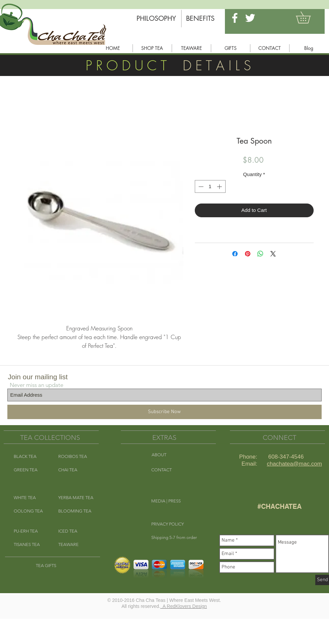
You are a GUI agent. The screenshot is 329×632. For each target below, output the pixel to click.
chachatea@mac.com (294, 464)
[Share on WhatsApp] (260, 254)
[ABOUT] (175, 455)
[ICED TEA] (74, 531)
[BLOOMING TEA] (74, 511)
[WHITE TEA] (30, 497)
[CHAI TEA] (74, 470)
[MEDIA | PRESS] (175, 501)
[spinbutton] (210, 186)
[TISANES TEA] (30, 544)
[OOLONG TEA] (30, 511)
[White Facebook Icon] (234, 17)
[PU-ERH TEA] (30, 531)
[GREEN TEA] (30, 470)
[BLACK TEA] (30, 456)
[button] (309, 17)
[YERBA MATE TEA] (77, 497)
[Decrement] (200, 186)
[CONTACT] (175, 470)
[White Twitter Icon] (250, 17)
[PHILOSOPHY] (156, 18)
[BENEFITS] (200, 18)
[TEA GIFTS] (52, 565)
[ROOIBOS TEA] (74, 456)
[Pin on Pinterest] (248, 254)
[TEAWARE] (74, 544)
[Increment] (220, 186)
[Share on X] (273, 254)
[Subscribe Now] (164, 412)
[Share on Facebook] (235, 254)
